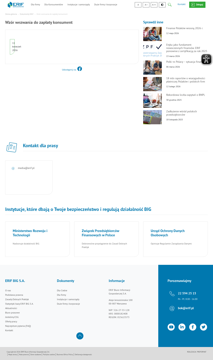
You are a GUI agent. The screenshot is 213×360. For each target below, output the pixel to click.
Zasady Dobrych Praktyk (17, 299)
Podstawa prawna (14, 295)
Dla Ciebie (62, 290)
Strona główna (11, 14)
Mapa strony (12, 355)
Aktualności (11, 308)
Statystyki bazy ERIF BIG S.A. (19, 304)
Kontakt (181, 4)
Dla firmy (35, 4)
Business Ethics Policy (65, 355)
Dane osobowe (35, 355)
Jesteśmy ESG (12, 317)
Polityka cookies (49, 355)
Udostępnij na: (72, 69)
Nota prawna (24, 355)
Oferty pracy (11, 321)
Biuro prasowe (12, 312)
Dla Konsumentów (53, 4)
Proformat (201, 352)
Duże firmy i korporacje (105, 4)
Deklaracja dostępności (83, 355)
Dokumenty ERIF (27, 14)
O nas (8, 290)
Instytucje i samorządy (78, 4)
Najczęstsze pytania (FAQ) (18, 326)
